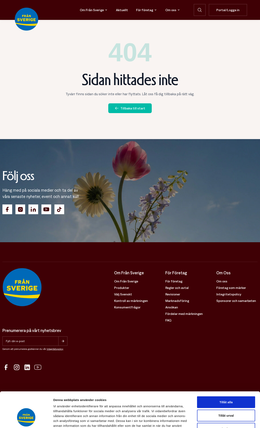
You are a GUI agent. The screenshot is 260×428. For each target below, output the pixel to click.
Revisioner (172, 294)
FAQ (168, 320)
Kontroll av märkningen (131, 301)
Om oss (172, 10)
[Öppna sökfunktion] (200, 10)
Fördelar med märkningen (184, 314)
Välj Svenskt (123, 294)
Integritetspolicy (55, 349)
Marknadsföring (177, 301)
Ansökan (171, 307)
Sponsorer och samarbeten (236, 301)
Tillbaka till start (130, 108)
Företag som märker (231, 288)
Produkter (121, 288)
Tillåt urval (226, 388)
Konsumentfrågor (127, 307)
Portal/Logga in (227, 10)
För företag (146, 10)
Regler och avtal (177, 288)
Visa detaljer (221, 420)
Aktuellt (122, 10)
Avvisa (226, 401)
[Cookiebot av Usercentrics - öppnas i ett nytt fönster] (26, 420)
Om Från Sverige (94, 10)
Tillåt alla (226, 374)
